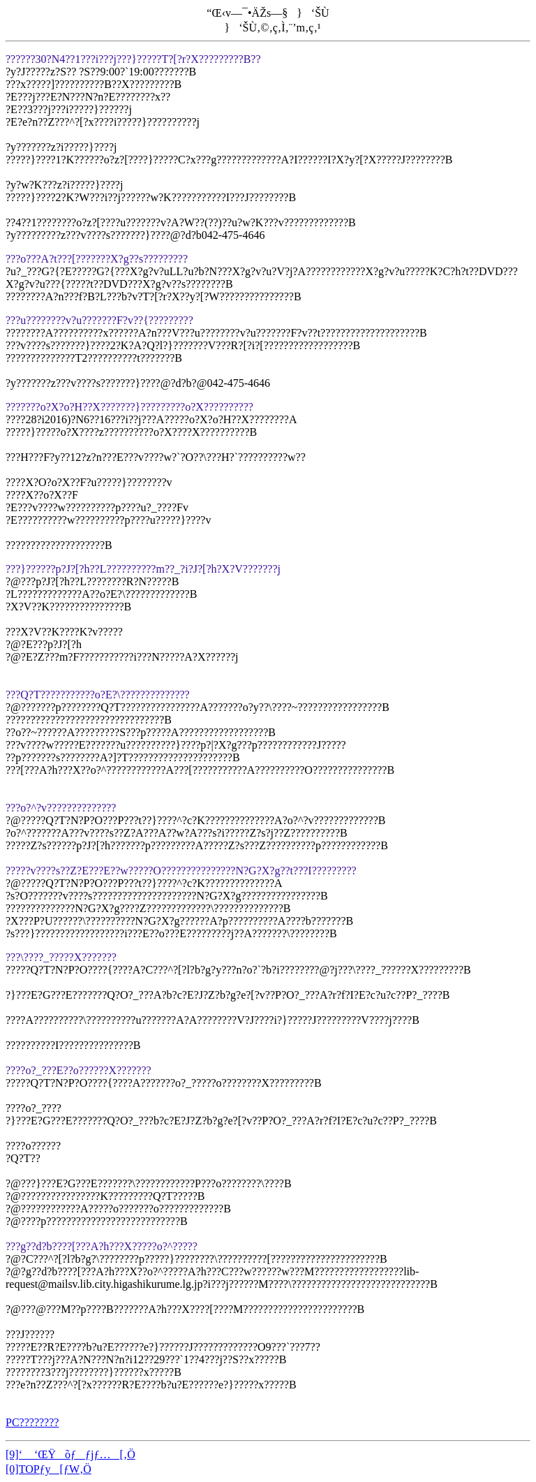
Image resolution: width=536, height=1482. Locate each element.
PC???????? (32, 1422)
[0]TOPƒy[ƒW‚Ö (48, 1469)
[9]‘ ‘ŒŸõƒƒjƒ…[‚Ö (70, 1454)
